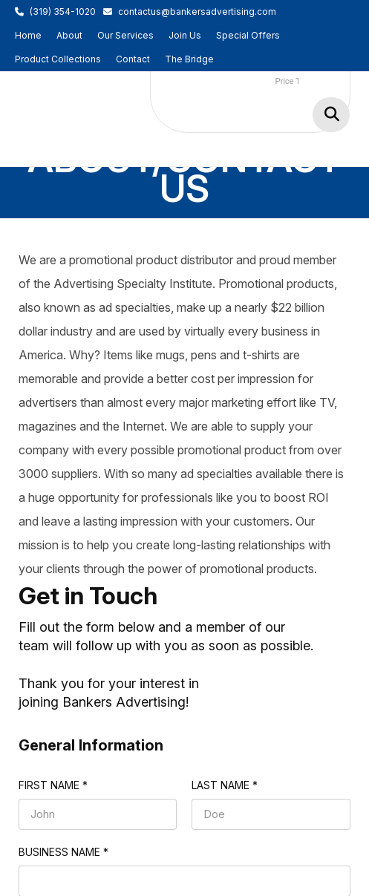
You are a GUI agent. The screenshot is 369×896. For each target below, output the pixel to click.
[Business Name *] (184, 881)
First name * (53, 785)
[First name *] (98, 814)
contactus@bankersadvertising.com (197, 11)
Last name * (225, 785)
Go (331, 114)
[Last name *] (271, 814)
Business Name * (63, 852)
